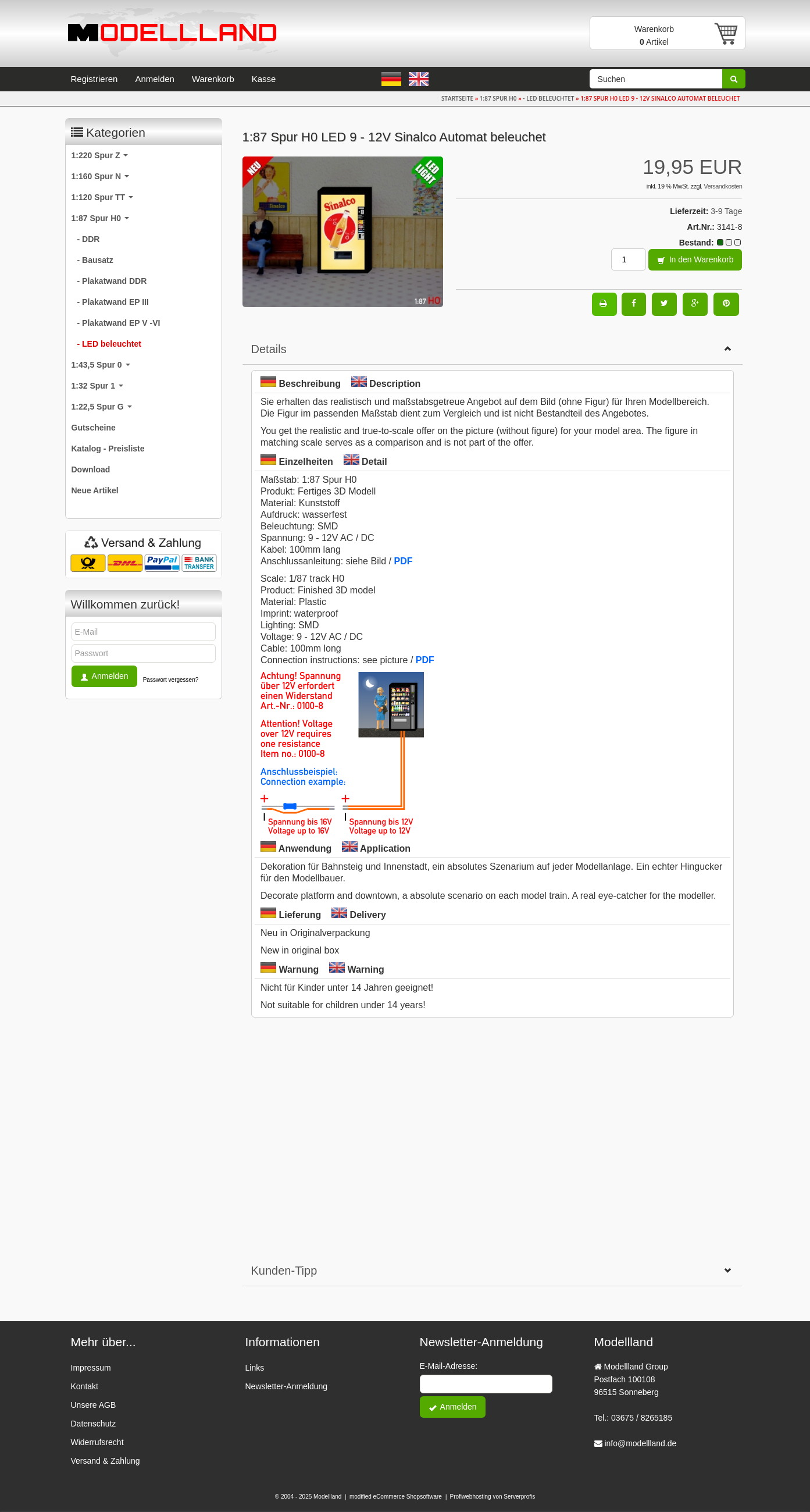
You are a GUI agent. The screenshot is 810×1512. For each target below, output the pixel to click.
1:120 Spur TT (102, 197)
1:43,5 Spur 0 (101, 364)
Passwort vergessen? (171, 680)
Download (91, 469)
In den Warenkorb (695, 260)
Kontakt (84, 1386)
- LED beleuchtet (109, 343)
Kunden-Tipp (492, 1270)
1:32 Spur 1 (97, 385)
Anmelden (154, 79)
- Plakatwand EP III (113, 302)
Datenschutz (93, 1423)
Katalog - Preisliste (108, 448)
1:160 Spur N (100, 176)
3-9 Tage (726, 211)
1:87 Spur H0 (100, 218)
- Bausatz (95, 260)
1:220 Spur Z (100, 155)
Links (255, 1367)
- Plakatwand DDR (112, 281)
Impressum (91, 1367)
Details (492, 349)
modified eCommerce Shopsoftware (395, 1496)
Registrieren (94, 79)
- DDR (88, 239)
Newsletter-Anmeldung (286, 1386)
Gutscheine (94, 427)
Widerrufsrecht (97, 1442)
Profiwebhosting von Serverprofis (493, 1496)
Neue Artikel (95, 490)
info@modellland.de (640, 1443)
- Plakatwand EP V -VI (118, 323)
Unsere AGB (93, 1405)
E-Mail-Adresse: (449, 1366)
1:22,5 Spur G (102, 406)
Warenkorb (213, 79)
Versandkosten (723, 186)
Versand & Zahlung (105, 1460)
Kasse (264, 79)
